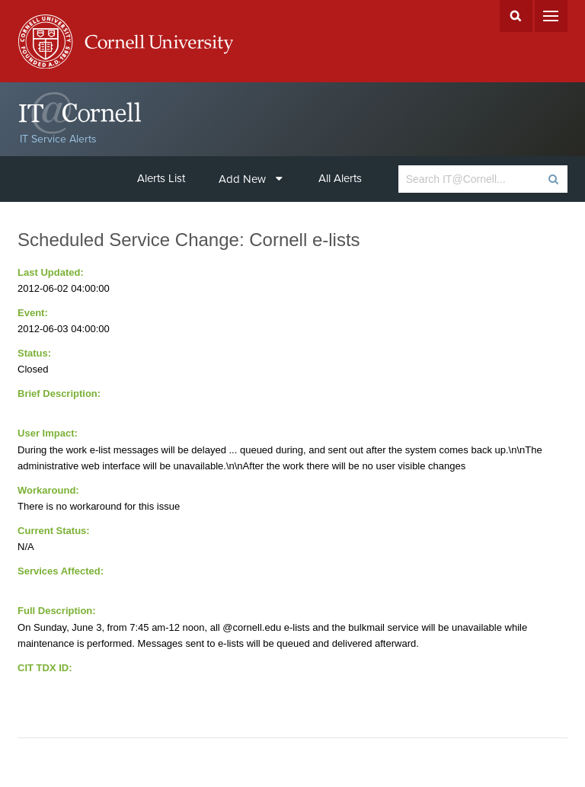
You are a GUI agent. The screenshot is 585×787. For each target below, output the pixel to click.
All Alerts (340, 178)
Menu (551, 16)
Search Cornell (516, 16)
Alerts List (161, 178)
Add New (251, 179)
